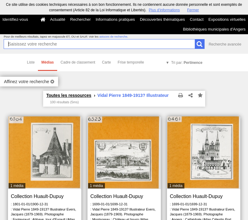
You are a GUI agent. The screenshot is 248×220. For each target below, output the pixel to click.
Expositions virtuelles (227, 19)
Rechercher (80, 19)
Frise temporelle (131, 62)
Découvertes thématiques (162, 19)
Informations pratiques (115, 19)
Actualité (57, 19)
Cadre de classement (78, 62)
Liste (31, 62)
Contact (197, 19)
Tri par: (186, 63)
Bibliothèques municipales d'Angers (214, 29)
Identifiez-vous (15, 19)
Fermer (193, 10)
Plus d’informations (164, 10)
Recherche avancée (225, 44)
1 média (17, 186)
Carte (106, 62)
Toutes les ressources (68, 95)
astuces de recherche (113, 36)
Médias (47, 62)
